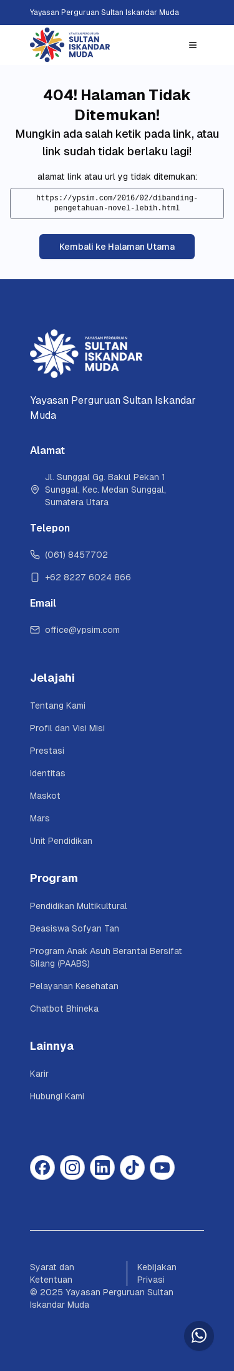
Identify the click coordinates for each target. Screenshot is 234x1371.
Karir (39, 1074)
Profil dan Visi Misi (67, 728)
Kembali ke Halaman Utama (117, 247)
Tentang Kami (57, 706)
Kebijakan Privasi (157, 1273)
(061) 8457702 (69, 555)
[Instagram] (72, 1167)
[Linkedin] (102, 1167)
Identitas (48, 773)
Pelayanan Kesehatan (74, 986)
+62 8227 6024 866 (80, 577)
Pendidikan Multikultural (78, 906)
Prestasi (47, 751)
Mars (40, 818)
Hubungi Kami (57, 1096)
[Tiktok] (132, 1167)
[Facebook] (42, 1167)
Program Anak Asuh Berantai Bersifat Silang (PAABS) (107, 957)
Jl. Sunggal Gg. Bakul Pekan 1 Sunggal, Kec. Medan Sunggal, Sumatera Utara (99, 489)
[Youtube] (162, 1167)
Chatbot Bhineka (64, 1009)
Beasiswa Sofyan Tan (74, 928)
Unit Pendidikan (61, 841)
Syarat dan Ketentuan (52, 1273)
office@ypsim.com (75, 630)
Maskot (45, 796)
